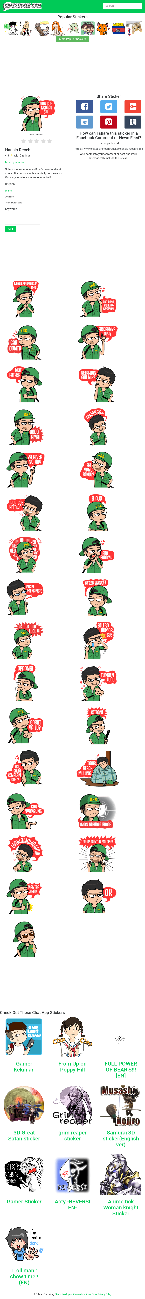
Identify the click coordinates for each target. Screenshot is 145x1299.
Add (10, 228)
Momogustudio (14, 162)
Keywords (78, 1294)
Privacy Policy (105, 1294)
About (58, 1294)
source (8, 190)
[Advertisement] (72, 70)
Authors (87, 1294)
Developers (66, 1294)
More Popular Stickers (72, 39)
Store (94, 1294)
